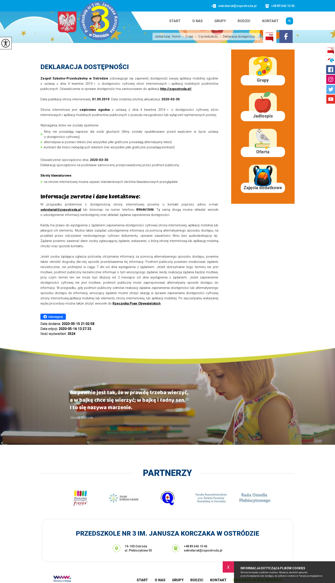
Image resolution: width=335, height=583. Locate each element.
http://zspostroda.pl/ (176, 89)
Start (175, 21)
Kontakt (270, 21)
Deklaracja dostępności (84, 67)
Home (176, 36)
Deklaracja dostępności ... (238, 36)
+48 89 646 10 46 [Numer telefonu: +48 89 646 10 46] (195, 546)
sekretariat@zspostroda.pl (234, 6)
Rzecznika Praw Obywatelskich (137, 303)
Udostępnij (53, 316)
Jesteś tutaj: (163, 36)
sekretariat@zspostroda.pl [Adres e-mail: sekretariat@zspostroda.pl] (203, 550)
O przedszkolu (205, 36)
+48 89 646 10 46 (280, 6)
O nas (197, 21)
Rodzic (244, 21)
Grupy (220, 21)
